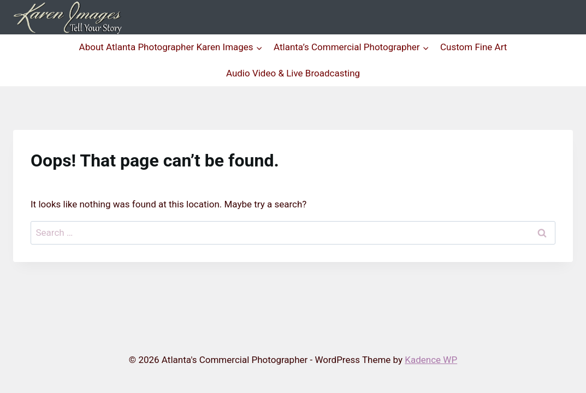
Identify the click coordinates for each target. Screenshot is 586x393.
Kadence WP (431, 359)
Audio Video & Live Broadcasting (293, 73)
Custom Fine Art (473, 46)
